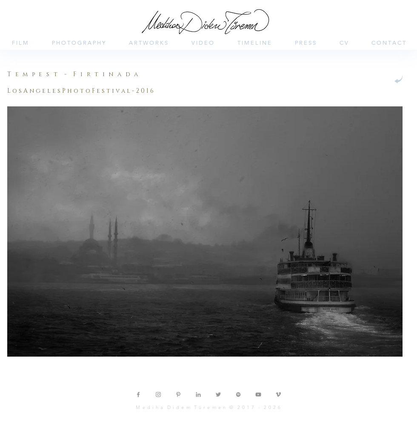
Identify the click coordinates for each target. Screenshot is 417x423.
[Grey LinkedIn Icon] (198, 394)
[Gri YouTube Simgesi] (258, 394)
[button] (115, 91)
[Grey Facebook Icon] (138, 394)
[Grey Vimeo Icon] (278, 394)
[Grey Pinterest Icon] (178, 394)
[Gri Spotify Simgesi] (238, 394)
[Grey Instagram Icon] (158, 394)
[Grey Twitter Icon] (218, 394)
